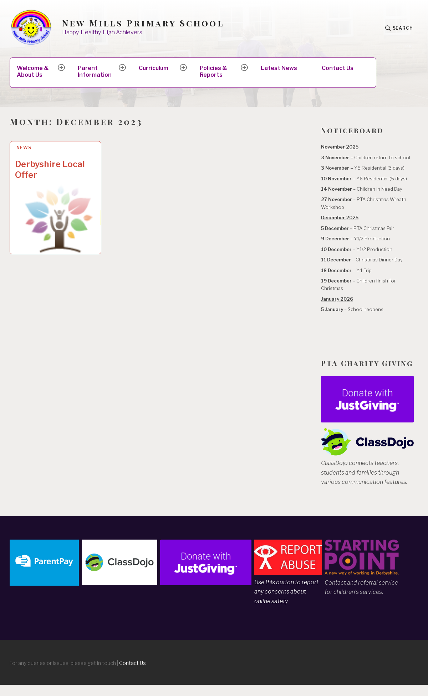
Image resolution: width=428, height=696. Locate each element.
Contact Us (337, 68)
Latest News (279, 68)
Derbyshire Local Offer (50, 169)
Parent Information (95, 71)
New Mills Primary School (143, 23)
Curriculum (153, 68)
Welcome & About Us (33, 71)
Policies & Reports (213, 71)
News (23, 147)
